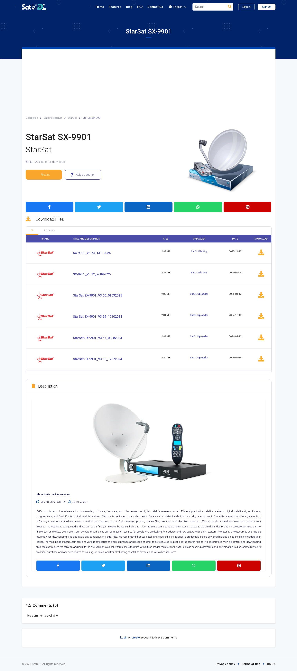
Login (123, 637)
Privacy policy (225, 664)
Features (115, 7)
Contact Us (155, 7)
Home (100, 7)
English (177, 7)
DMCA (271, 664)
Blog (129, 7)
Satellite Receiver (53, 117)
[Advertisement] (148, 78)
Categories (32, 117)
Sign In (246, 6)
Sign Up (266, 6)
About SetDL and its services (53, 494)
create (136, 637)
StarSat (72, 117)
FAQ (140, 7)
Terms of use (251, 664)
